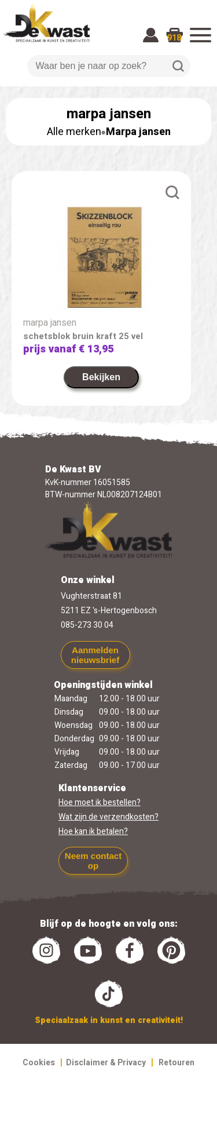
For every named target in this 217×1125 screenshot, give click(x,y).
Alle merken (74, 132)
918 (174, 38)
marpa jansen (49, 323)
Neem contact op (93, 861)
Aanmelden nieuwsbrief (95, 655)
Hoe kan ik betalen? (93, 831)
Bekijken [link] (101, 377)
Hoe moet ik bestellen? (99, 802)
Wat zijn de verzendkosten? (108, 817)
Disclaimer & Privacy (106, 1063)
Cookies (39, 1063)
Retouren (176, 1063)
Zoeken (178, 66)
